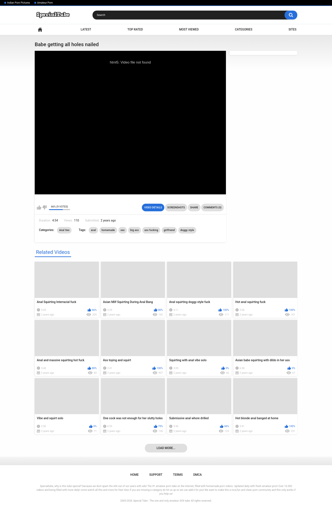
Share (194, 207)
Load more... (166, 448)
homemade (108, 230)
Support (155, 474)
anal (93, 230)
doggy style (187, 230)
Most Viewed (189, 29)
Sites (292, 29)
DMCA (197, 474)
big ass (134, 230)
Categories (243, 29)
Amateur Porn (45, 2)
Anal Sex (64, 230)
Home (40, 29)
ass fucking (151, 230)
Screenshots (176, 207)
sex (122, 230)
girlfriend (169, 230)
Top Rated (135, 29)
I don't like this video (44, 207)
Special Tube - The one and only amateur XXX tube (161, 500)
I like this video (39, 207)
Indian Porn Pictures (18, 2)
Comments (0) (212, 207)
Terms (178, 474)
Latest (86, 29)
